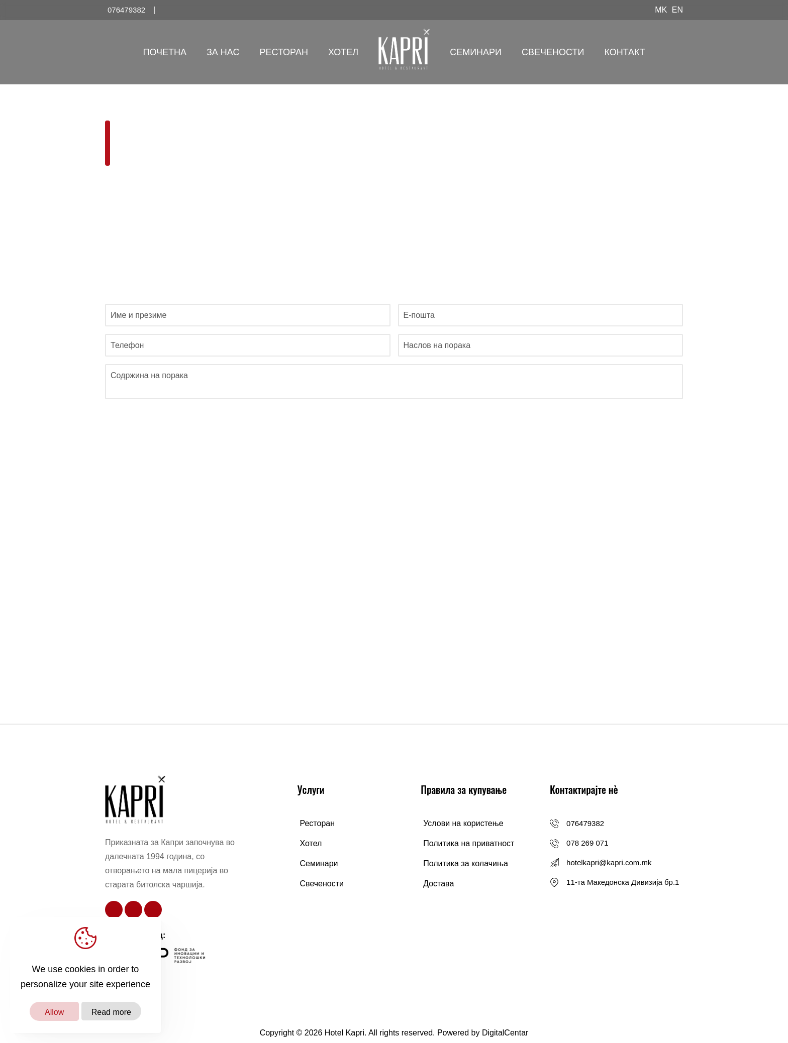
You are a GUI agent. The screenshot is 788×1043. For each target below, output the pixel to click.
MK (661, 10)
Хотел (343, 52)
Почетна (164, 52)
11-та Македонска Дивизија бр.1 (622, 882)
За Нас (223, 52)
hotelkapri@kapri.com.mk (608, 862)
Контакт (624, 52)
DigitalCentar (505, 1032)
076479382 (585, 823)
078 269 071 (587, 843)
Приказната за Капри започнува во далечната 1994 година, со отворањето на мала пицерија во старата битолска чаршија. (170, 863)
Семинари (476, 52)
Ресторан (283, 52)
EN (677, 10)
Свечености (553, 52)
